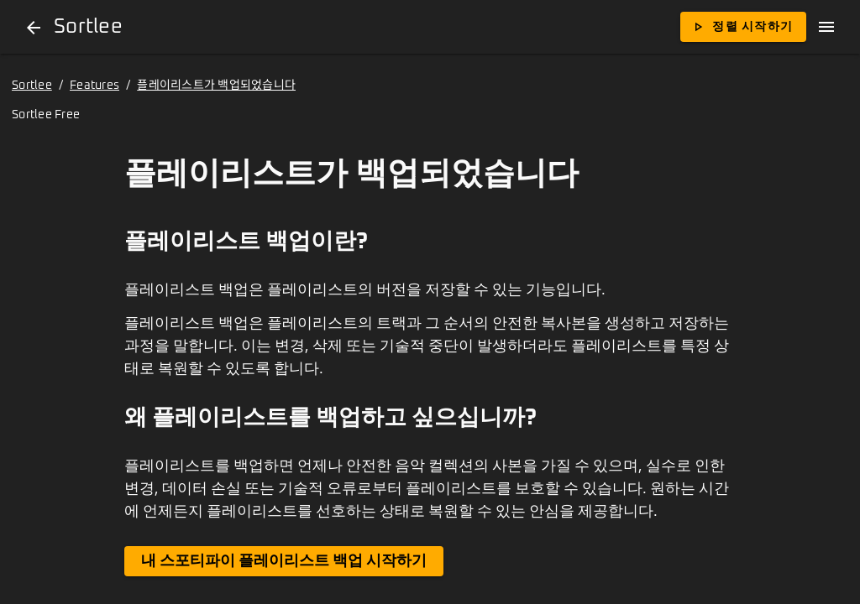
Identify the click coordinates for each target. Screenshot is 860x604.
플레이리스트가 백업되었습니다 (216, 85)
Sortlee (32, 85)
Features (94, 85)
